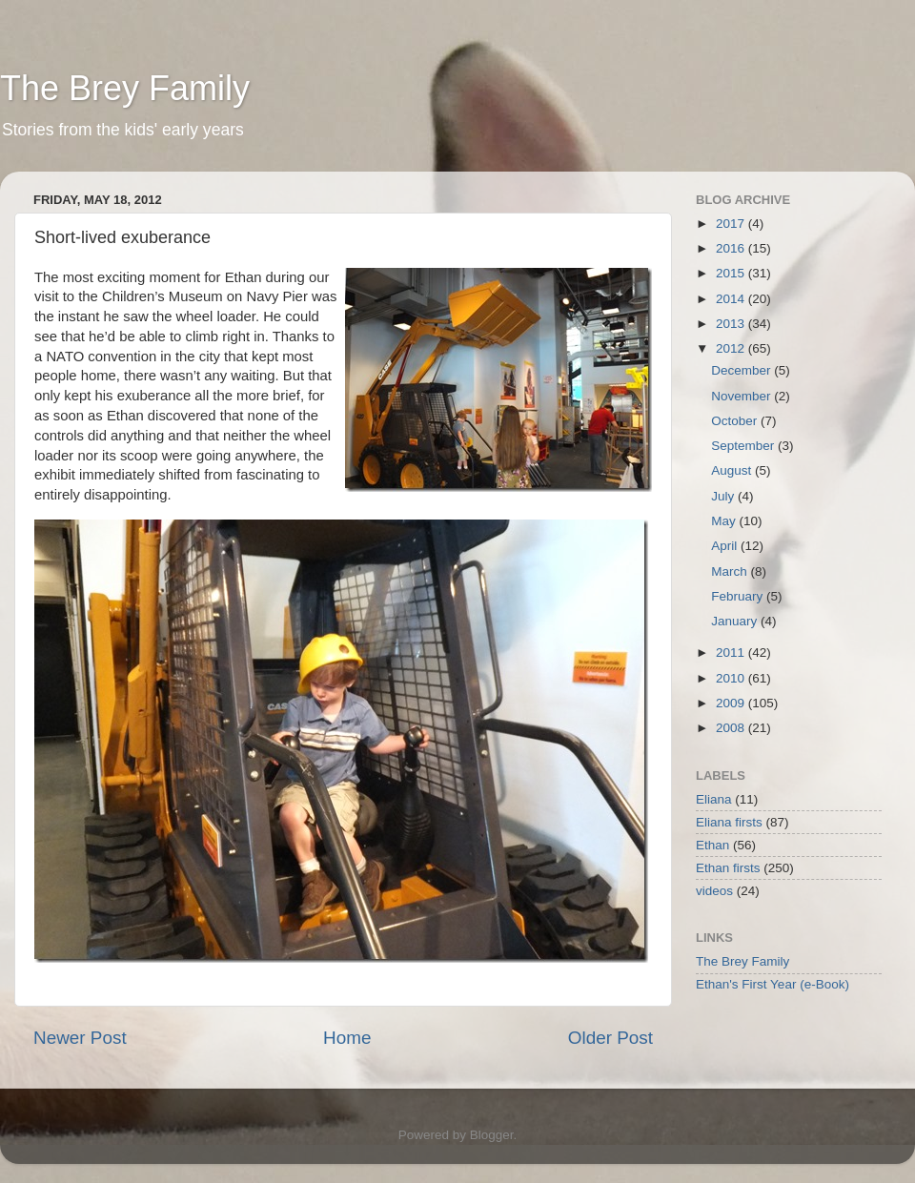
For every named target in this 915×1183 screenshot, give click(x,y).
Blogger (492, 1135)
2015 (732, 273)
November (742, 396)
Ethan (712, 845)
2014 (732, 299)
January (736, 621)
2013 (732, 323)
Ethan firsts (728, 868)
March (730, 571)
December (742, 370)
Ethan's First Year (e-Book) (772, 984)
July (724, 496)
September (744, 446)
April (726, 546)
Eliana (714, 799)
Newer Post (80, 1038)
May (725, 521)
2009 (732, 703)
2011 (732, 652)
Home (347, 1038)
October (736, 421)
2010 (732, 678)
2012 (732, 348)
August (733, 470)
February (738, 596)
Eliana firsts (729, 822)
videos (714, 891)
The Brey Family (125, 88)
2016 (732, 248)
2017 (732, 223)
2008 (732, 728)
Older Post (610, 1038)
